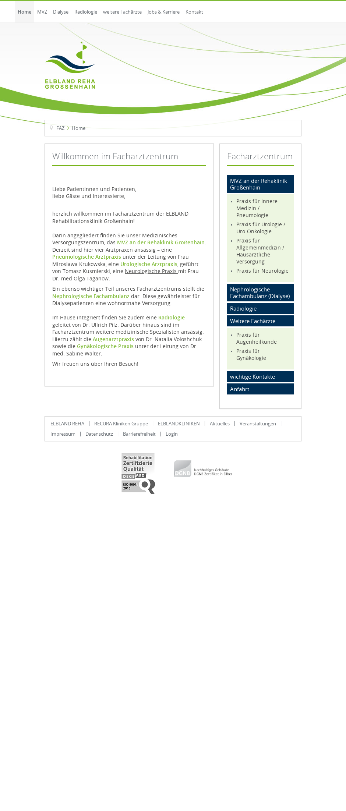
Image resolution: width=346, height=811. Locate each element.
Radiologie (85, 11)
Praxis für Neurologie (262, 270)
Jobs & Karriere (164, 11)
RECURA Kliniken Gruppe (121, 423)
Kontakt (194, 11)
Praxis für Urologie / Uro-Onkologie (260, 228)
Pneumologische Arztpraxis (86, 257)
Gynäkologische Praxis (105, 346)
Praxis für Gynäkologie (251, 354)
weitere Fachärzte (122, 11)
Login (172, 434)
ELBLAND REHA (67, 423)
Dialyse (60, 11)
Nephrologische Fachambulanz (91, 296)
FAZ (60, 128)
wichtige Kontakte (252, 376)
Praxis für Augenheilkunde (256, 338)
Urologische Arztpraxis (148, 264)
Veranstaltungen (258, 423)
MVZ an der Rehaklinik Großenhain (161, 242)
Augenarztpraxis (113, 339)
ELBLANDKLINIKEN (179, 423)
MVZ (42, 11)
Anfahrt (239, 389)
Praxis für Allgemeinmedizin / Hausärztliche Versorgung (260, 251)
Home (24, 11)
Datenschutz (99, 434)
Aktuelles (220, 423)
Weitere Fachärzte (252, 321)
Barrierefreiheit (139, 434)
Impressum (62, 434)
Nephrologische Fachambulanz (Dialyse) (260, 293)
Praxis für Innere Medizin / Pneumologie (257, 208)
